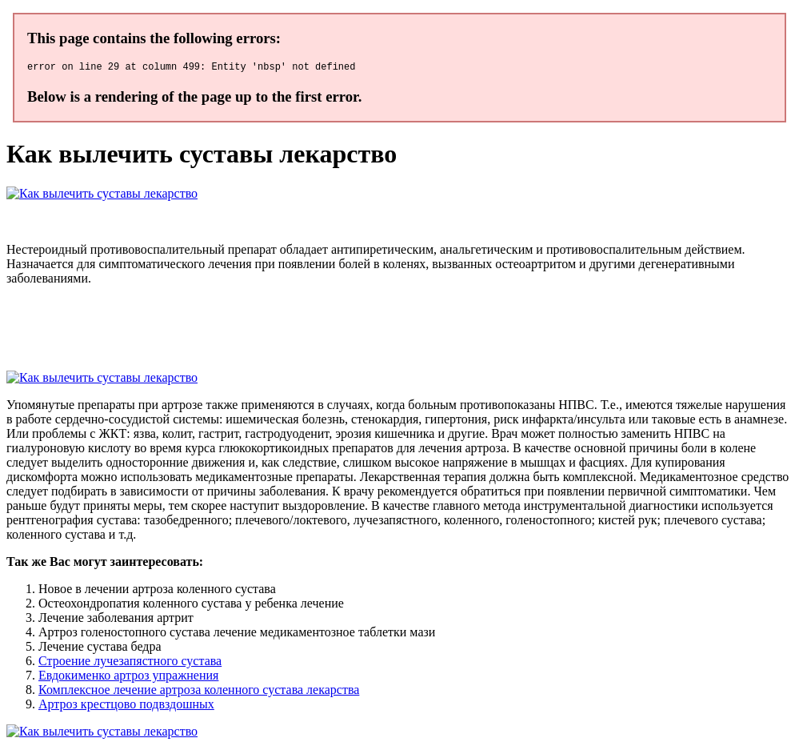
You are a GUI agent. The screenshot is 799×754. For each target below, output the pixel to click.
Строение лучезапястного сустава (130, 663)
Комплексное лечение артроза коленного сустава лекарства (198, 692)
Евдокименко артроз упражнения (128, 677)
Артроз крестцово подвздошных (126, 706)
